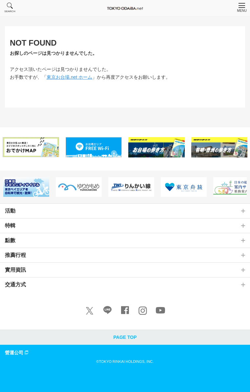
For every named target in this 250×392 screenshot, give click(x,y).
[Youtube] (160, 311)
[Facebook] (125, 311)
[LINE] (107, 311)
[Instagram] (143, 310)
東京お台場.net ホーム (69, 77)
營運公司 (17, 352)
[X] (89, 310)
